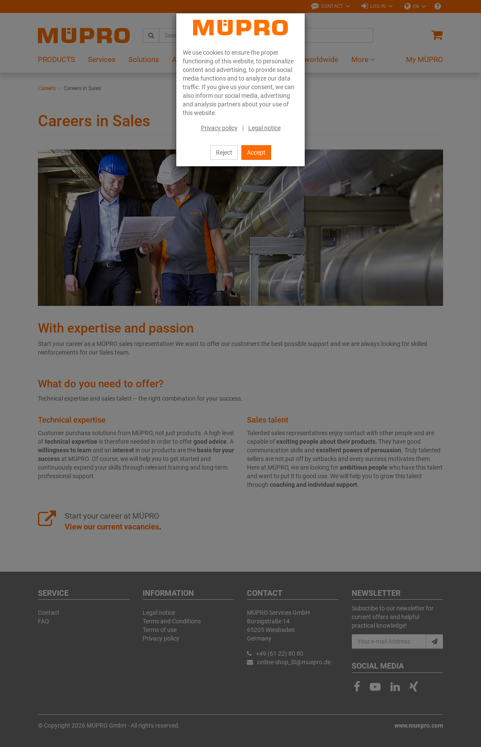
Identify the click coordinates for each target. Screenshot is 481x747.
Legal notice (264, 127)
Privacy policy (219, 127)
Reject (224, 152)
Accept (256, 152)
